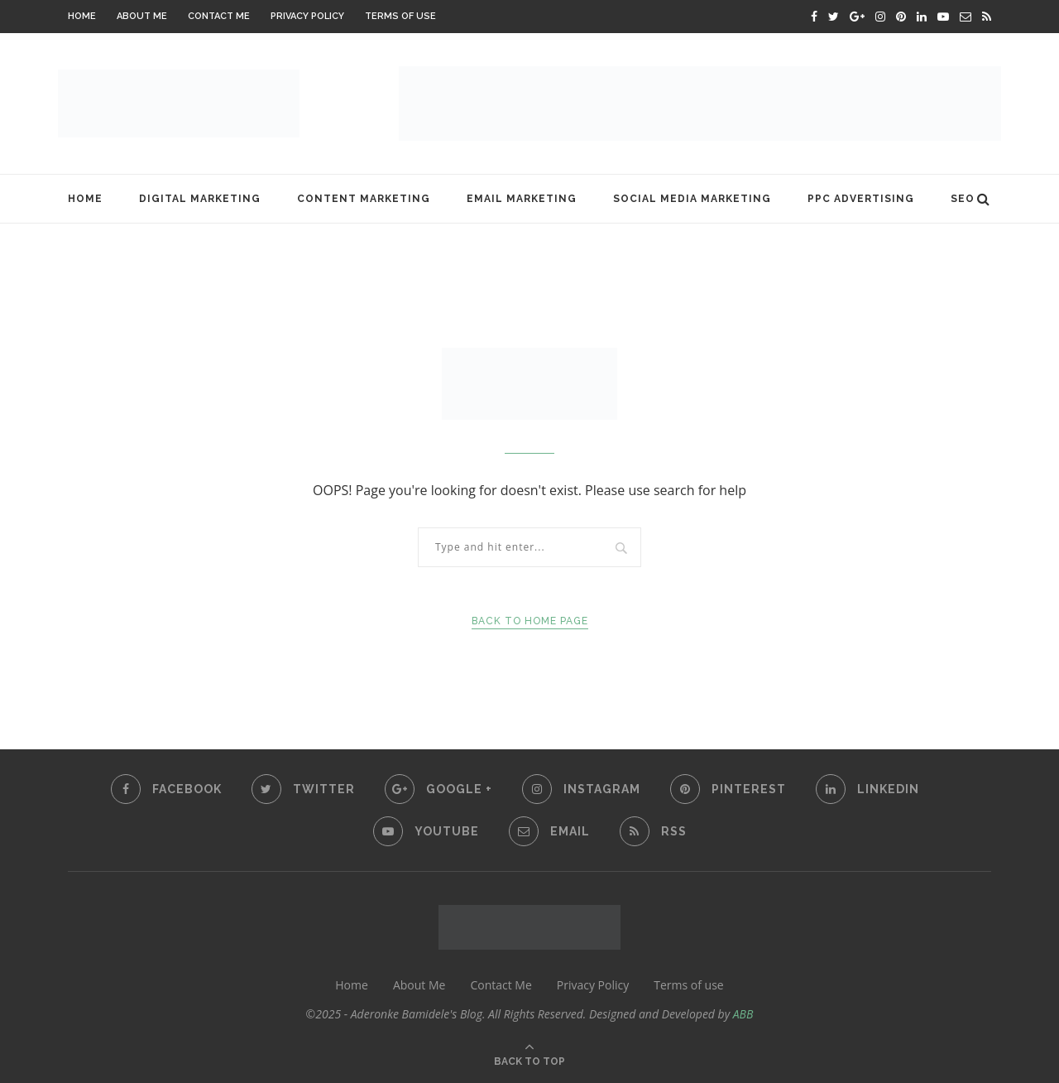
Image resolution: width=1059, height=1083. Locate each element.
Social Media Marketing (692, 199)
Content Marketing (363, 199)
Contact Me (219, 16)
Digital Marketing (200, 199)
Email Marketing (522, 199)
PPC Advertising (860, 199)
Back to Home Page (530, 621)
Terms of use (400, 16)
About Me (142, 16)
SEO (963, 199)
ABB (743, 1014)
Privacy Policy (307, 16)
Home (82, 16)
